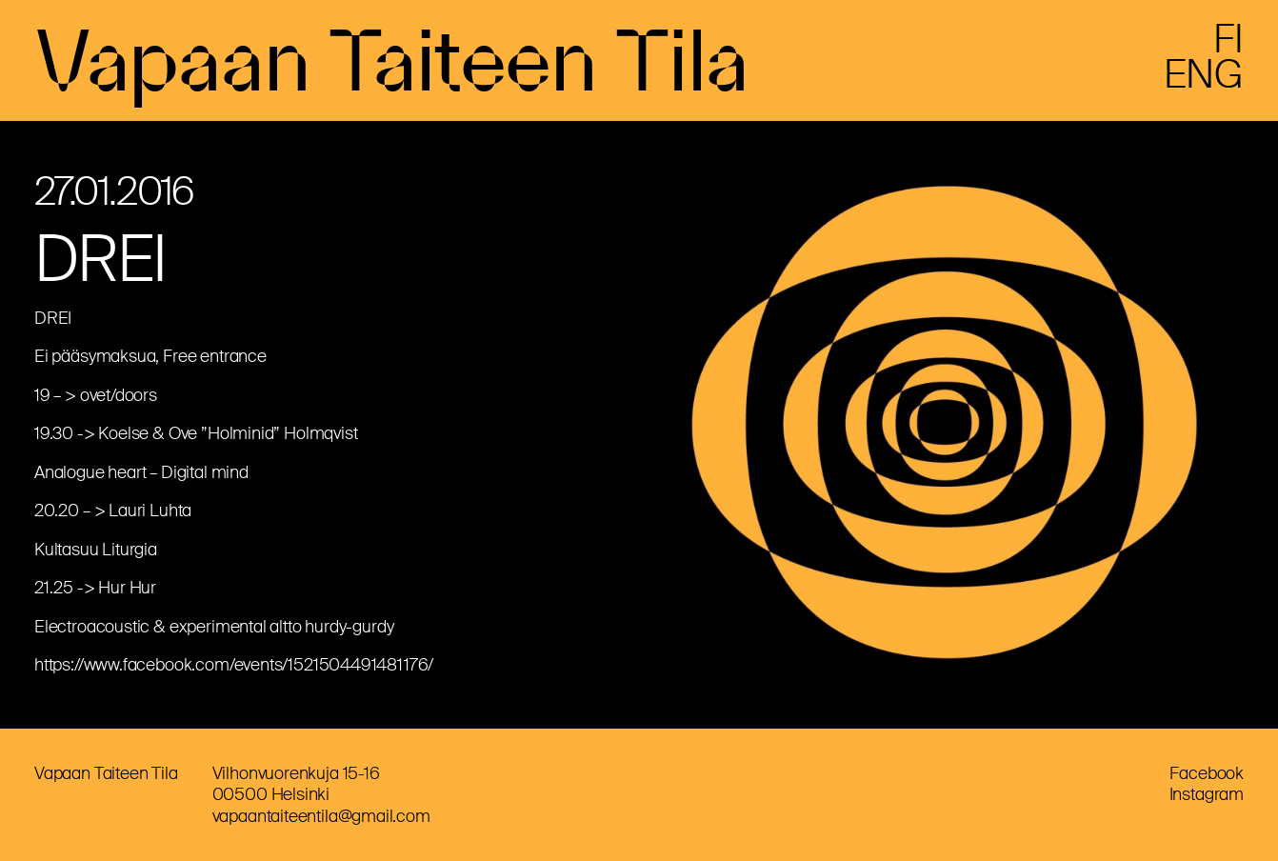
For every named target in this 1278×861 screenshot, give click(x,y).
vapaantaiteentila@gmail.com (321, 816)
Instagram (1206, 794)
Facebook (1206, 773)
